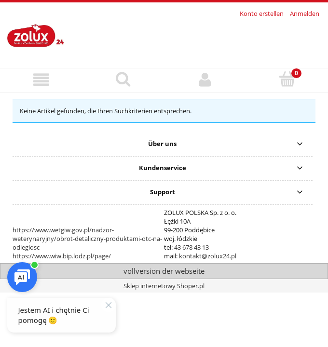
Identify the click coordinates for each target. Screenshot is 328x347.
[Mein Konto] (205, 79)
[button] (41, 79)
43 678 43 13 (191, 247)
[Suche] (123, 79)
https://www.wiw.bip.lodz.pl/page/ (62, 256)
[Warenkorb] (287, 79)
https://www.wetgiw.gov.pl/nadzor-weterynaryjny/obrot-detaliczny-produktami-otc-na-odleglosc (87, 239)
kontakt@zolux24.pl (207, 256)
